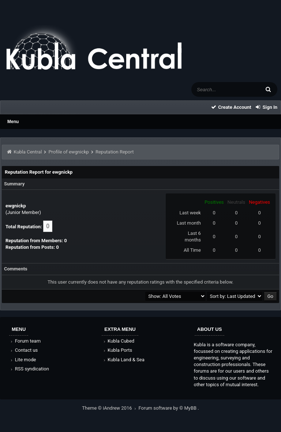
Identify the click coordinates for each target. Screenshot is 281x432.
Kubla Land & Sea (123, 359)
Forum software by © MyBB (168, 408)
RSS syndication (29, 369)
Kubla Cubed (118, 341)
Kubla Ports (117, 350)
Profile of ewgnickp (68, 152)
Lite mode (23, 359)
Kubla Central (28, 152)
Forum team (25, 341)
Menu (13, 121)
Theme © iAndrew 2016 (110, 408)
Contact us (24, 350)
